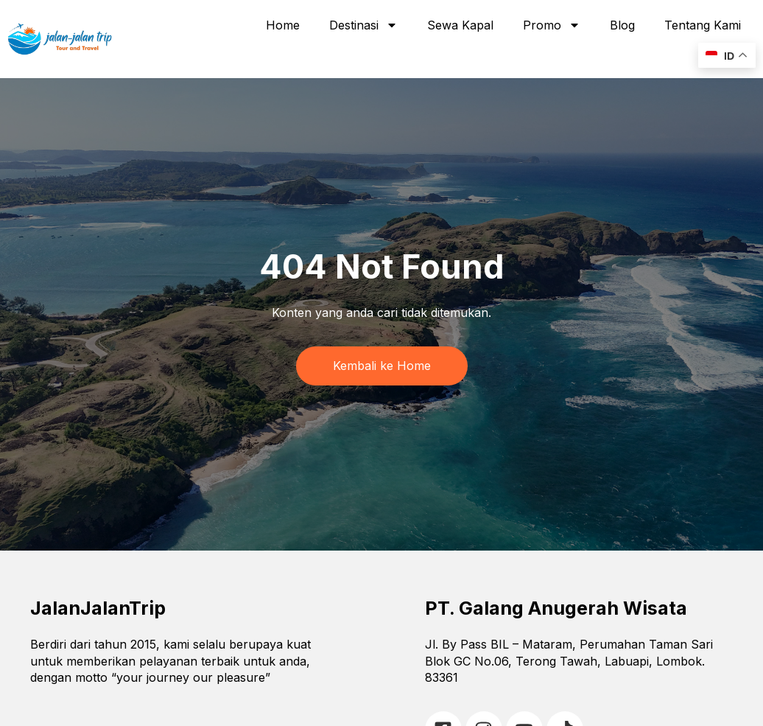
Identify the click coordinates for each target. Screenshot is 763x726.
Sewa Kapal (460, 25)
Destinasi (363, 25)
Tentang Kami (702, 25)
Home (283, 25)
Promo (551, 25)
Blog (622, 25)
